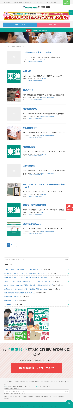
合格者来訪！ (8, 304)
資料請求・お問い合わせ (36, 368)
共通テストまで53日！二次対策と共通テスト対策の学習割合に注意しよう (26, 289)
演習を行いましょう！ (33, 224)
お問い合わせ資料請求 (69, 207)
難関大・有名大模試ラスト (35, 205)
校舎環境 (31, 396)
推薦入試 (27, 71)
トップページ (7, 46)
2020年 (18, 46)
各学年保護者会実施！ (36, 30)
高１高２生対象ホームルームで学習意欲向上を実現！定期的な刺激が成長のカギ (28, 285)
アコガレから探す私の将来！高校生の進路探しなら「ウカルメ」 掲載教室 (36, 404)
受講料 (45, 396)
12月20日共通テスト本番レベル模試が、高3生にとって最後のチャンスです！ (27, 281)
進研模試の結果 (30, 109)
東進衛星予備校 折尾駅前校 (35, 61)
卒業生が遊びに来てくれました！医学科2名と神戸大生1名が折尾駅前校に (26, 277)
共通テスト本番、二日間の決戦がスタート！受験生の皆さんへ (23, 270)
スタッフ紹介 (24, 396)
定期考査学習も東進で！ (11, 297)
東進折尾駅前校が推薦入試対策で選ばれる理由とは (19, 293)
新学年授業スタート (10, 301)
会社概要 (7, 398)
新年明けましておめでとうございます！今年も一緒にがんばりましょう (25, 273)
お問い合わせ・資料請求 (58, 396)
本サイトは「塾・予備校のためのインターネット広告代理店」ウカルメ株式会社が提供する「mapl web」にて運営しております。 (36, 406)
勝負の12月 (28, 90)
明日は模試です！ (31, 128)
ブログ (13, 46)
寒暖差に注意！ (30, 146)
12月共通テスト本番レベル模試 (37, 52)
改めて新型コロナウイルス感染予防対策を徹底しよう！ (44, 185)
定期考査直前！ (30, 165)
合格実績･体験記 (39, 396)
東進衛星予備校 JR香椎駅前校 (12, 388)
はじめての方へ (16, 396)
